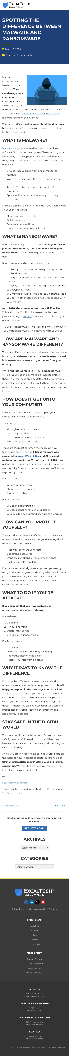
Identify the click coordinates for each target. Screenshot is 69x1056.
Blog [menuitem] (34, 935)
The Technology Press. (15, 793)
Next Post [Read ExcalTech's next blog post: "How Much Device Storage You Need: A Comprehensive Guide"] (59, 805)
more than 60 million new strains (40, 113)
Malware (7, 148)
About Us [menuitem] (34, 926)
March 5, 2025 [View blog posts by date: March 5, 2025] (11, 49)
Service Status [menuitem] (34, 968)
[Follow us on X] (37, 902)
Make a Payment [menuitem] (34, 964)
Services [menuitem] (34, 930)
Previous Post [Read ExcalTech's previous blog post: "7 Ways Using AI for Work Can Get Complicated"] (11, 805)
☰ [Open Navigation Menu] (64, 5)
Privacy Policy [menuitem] (18, 909)
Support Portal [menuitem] (34, 959)
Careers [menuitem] (34, 940)
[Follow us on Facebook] (26, 902)
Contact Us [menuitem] (34, 944)
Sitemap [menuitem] (53, 909)
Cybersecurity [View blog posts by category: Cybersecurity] (24, 55)
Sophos (27, 316)
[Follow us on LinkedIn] (31, 902)
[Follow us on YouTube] (43, 902)
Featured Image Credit (15, 782)
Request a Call (34, 828)
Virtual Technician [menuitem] (34, 973)
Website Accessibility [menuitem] (36, 909)
